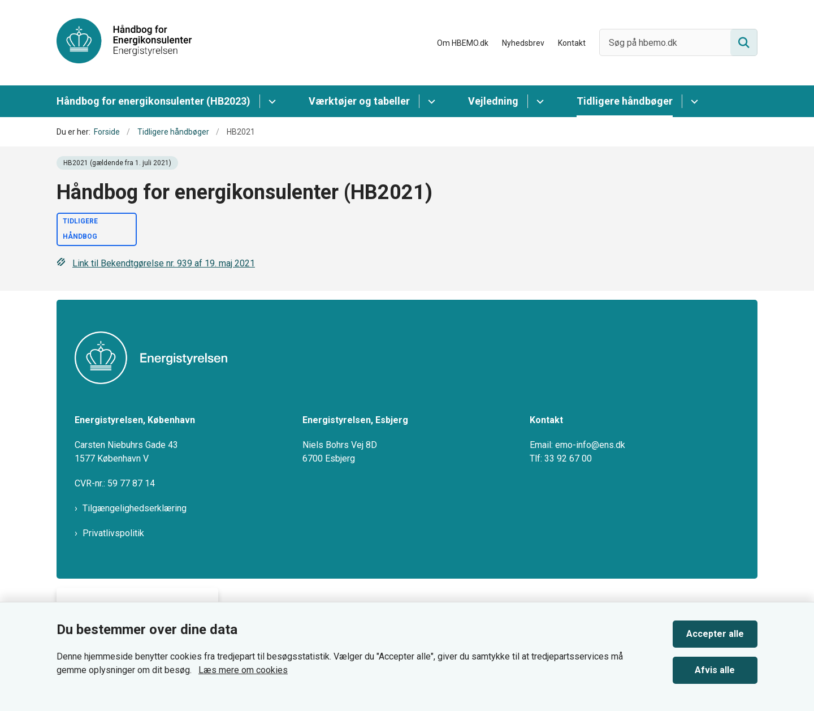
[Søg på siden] (743, 42)
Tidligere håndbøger (625, 101)
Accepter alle (715, 633)
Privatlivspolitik (113, 533)
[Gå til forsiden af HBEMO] (124, 42)
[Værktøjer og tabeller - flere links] (430, 101)
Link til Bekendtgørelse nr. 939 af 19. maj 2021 (156, 263)
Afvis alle (715, 670)
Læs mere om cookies (243, 670)
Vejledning (493, 101)
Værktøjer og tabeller (359, 101)
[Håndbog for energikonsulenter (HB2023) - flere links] (270, 101)
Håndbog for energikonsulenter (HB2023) (153, 101)
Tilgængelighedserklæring (135, 508)
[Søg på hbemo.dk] (678, 42)
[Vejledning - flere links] (538, 101)
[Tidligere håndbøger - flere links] (693, 101)
